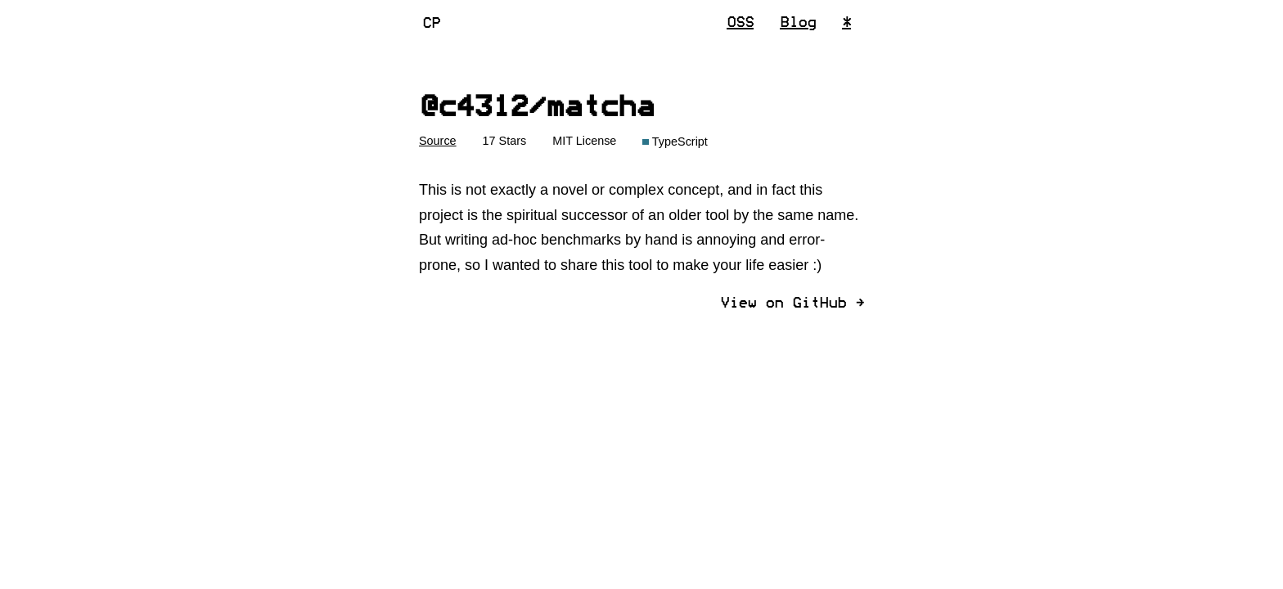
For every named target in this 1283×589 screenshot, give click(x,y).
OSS (740, 23)
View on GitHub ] (792, 303)
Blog (798, 23)
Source (438, 140)
